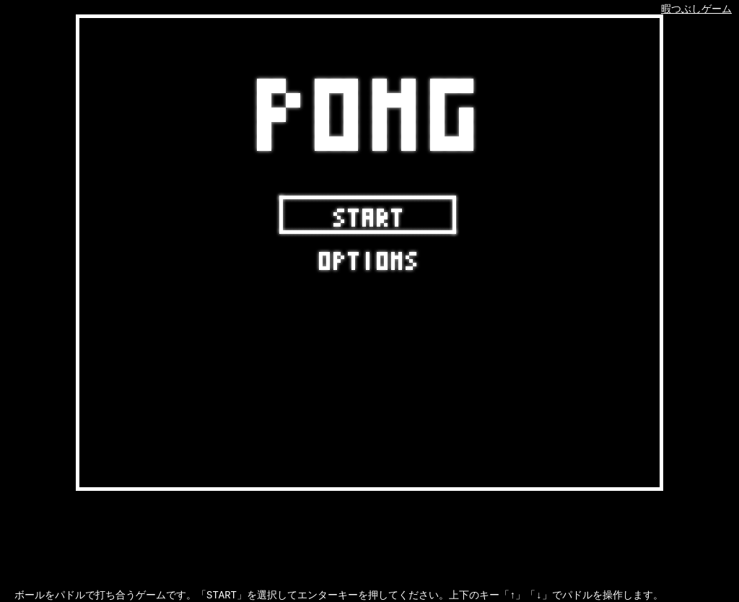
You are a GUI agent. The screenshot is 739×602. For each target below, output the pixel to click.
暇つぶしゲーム (696, 10)
